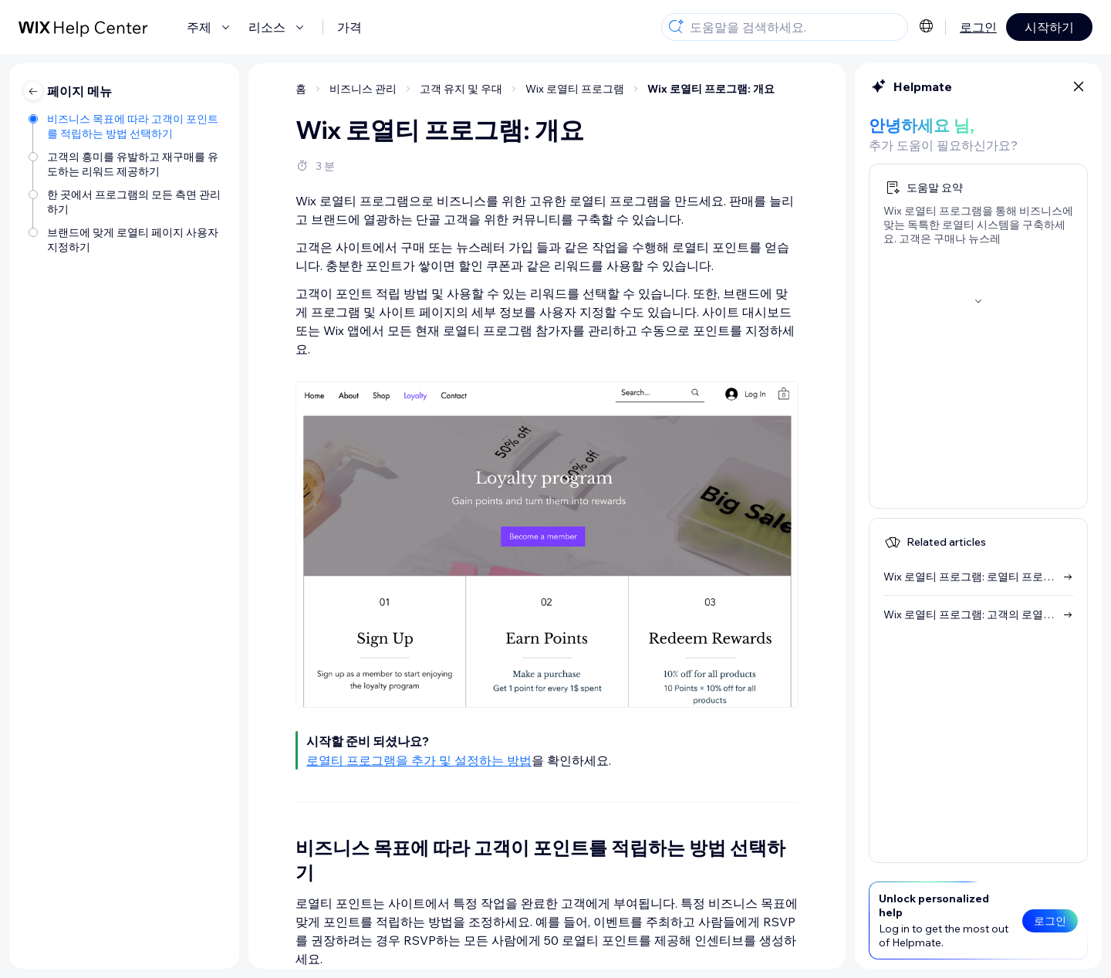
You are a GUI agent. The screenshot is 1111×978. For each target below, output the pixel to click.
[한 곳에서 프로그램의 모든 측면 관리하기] (126, 200)
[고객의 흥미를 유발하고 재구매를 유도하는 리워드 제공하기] (126, 162)
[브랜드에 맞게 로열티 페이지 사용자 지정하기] (126, 238)
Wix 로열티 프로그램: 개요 (711, 89)
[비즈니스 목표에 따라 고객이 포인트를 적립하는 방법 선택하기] (126, 125)
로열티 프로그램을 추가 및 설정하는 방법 (419, 760)
